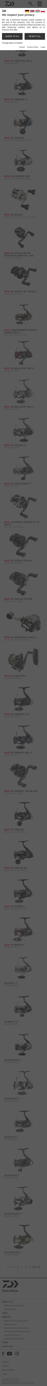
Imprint (22, 47)
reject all (35, 36)
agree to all (12, 36)
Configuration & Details (12, 43)
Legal (43, 47)
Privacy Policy (32, 47)
